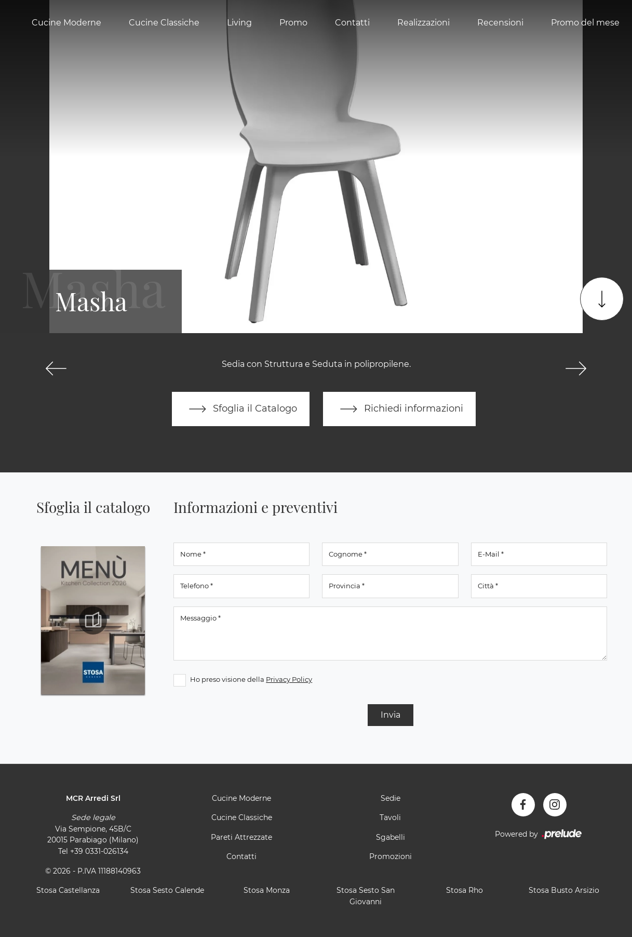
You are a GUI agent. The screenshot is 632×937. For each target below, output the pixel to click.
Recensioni (500, 23)
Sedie (390, 798)
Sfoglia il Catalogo (240, 409)
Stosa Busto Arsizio (564, 890)
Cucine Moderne (66, 23)
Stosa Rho (464, 890)
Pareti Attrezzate (241, 837)
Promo (293, 23)
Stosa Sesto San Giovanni (366, 896)
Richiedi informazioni (399, 409)
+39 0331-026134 (99, 851)
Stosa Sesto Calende (167, 890)
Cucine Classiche (164, 23)
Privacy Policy (289, 679)
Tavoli (390, 817)
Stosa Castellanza (68, 890)
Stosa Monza (267, 890)
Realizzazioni (423, 23)
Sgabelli (390, 837)
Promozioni (390, 856)
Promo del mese (585, 23)
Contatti (352, 23)
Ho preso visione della (251, 679)
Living (239, 23)
